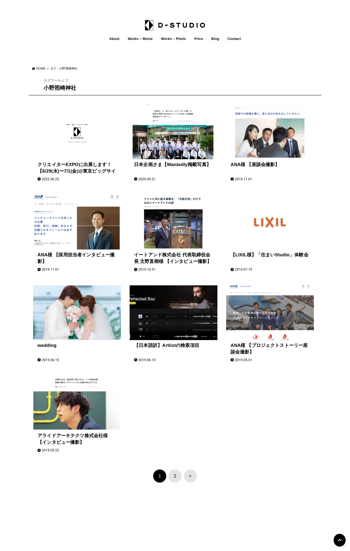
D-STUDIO (172, 545)
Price (198, 39)
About (114, 39)
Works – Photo (173, 39)
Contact (234, 39)
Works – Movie (140, 39)
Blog (215, 39)
